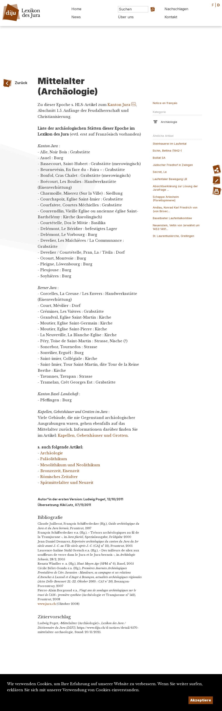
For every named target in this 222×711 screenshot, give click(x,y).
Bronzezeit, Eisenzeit (59, 471)
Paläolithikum (53, 459)
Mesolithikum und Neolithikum (70, 465)
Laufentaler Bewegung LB (170, 179)
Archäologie (51, 453)
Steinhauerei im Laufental (170, 143)
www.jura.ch (47, 603)
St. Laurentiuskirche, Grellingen (173, 236)
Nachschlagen (176, 9)
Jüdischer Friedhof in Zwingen (173, 165)
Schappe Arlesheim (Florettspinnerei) (166, 198)
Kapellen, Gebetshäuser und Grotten (93, 435)
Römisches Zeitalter (59, 477)
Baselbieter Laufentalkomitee (172, 218)
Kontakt (171, 17)
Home (76, 9)
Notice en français (165, 103)
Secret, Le (160, 172)
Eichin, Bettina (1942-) (167, 150)
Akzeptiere (200, 700)
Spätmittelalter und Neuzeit (66, 482)
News (76, 17)
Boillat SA (159, 157)
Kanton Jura (119, 105)
